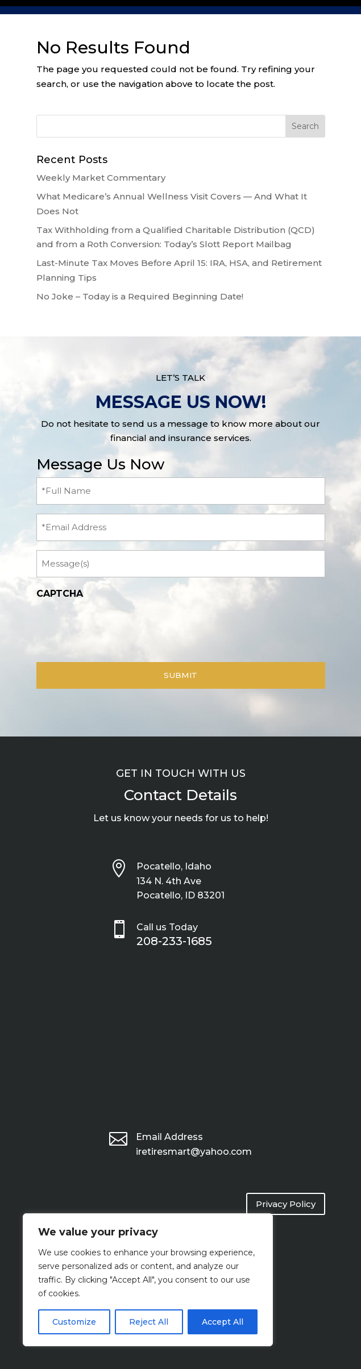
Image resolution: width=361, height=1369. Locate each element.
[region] (148, 1279)
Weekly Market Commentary (100, 177)
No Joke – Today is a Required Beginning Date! (139, 296)
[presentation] (122, 627)
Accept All (222, 1322)
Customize (74, 1322)
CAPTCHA (59, 593)
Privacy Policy (286, 1204)
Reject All (148, 1322)
